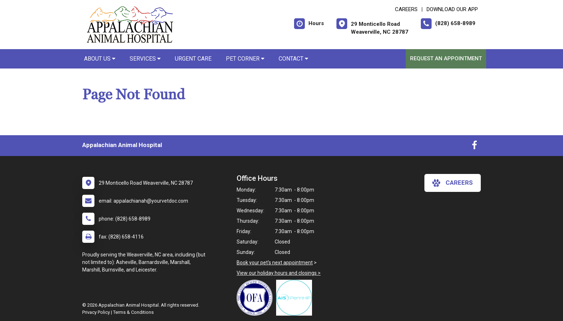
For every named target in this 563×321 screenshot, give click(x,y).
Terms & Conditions (133, 312)
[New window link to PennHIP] (296, 298)
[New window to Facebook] (474, 147)
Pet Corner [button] (245, 58)
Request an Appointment (446, 58)
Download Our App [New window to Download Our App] (452, 9)
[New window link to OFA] (256, 298)
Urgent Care (193, 58)
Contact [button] (293, 58)
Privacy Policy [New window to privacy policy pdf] (96, 312)
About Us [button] (99, 58)
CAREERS (406, 9)
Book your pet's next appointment (275, 262)
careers (452, 183)
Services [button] (145, 58)
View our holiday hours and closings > (279, 273)
